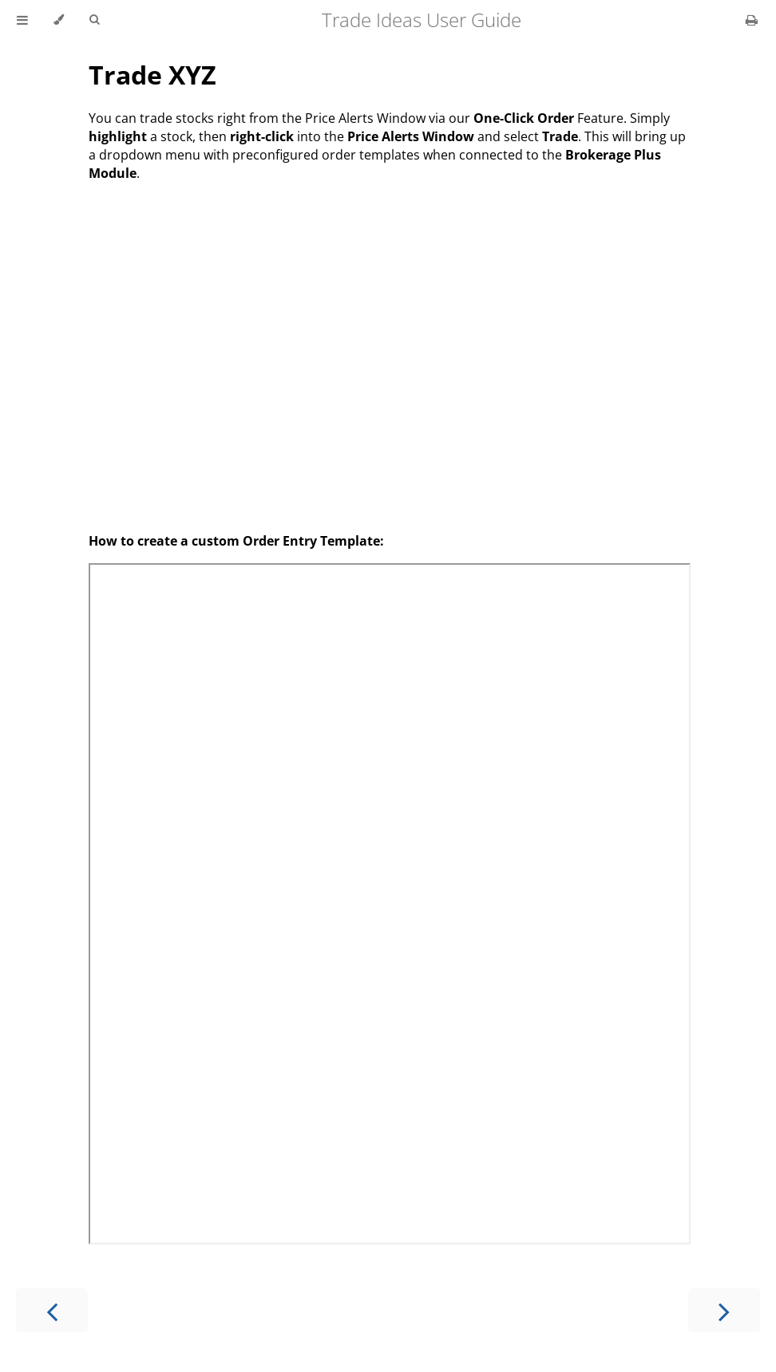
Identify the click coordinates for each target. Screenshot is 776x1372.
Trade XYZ (152, 74)
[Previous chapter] (52, 1310)
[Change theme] (59, 20)
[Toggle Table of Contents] (22, 20)
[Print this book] (751, 20)
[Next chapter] (724, 1310)
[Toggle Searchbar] (94, 20)
